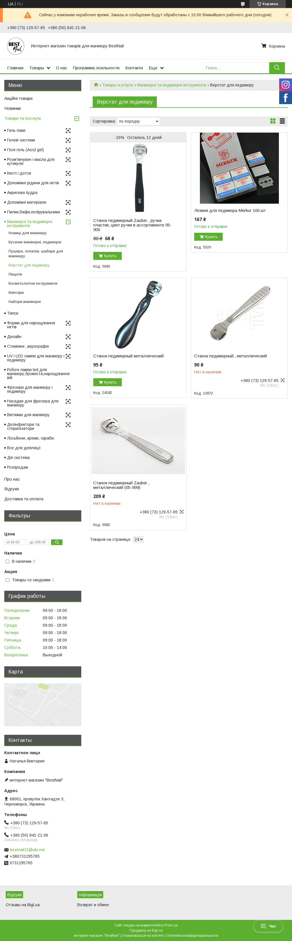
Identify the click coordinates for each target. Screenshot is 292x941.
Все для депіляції (24, 448)
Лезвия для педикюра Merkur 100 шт (230, 210)
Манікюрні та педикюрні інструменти (171, 85)
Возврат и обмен (93, 904)
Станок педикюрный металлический (128, 356)
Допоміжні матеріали (26, 202)
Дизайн (14, 336)
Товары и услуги (117, 85)
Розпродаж (17, 467)
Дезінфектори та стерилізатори (23, 426)
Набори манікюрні (25, 301)
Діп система (18, 457)
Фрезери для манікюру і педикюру (29, 389)
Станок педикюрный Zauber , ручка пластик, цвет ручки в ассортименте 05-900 (132, 225)
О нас (61, 67)
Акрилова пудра (22, 192)
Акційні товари (18, 98)
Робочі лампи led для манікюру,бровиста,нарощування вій (38, 373)
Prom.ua (171, 925)
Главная (15, 67)
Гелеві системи (21, 140)
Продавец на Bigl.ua (146, 930)
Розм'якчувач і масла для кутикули (30, 161)
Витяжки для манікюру (28, 414)
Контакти (134, 67)
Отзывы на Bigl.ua (23, 904)
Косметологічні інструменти (33, 283)
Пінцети (15, 274)
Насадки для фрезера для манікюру (32, 403)
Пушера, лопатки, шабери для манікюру (36, 253)
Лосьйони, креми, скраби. (31, 438)
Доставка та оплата (23, 498)
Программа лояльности (96, 67)
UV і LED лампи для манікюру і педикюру (35, 358)
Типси (12, 313)
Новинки (12, 108)
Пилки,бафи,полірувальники (33, 212)
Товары (36, 67)
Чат (268, 926)
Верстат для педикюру (29, 265)
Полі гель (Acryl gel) (25, 149)
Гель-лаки (16, 130)
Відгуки (11, 488)
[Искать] (277, 67)
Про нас (12, 479)
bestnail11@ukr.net (27, 849)
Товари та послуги (22, 118)
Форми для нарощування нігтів (31, 325)
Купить (110, 256)
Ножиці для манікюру (28, 233)
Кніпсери (16, 292)
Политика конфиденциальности (192, 936)
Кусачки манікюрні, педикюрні (35, 242)
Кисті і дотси (19, 173)
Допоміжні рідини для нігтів (33, 183)
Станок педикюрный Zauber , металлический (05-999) (121, 485)
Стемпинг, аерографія (28, 346)
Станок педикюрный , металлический (230, 356)
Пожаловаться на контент (143, 936)
